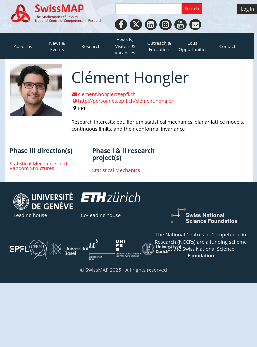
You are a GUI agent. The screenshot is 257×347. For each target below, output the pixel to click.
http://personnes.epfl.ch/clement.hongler (122, 100)
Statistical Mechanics (116, 170)
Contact (227, 46)
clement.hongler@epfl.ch (103, 94)
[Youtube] (180, 24)
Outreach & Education (159, 46)
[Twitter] (136, 24)
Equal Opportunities (193, 46)
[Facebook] (121, 24)
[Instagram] (165, 24)
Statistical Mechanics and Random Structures (38, 166)
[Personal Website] (195, 24)
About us (23, 46)
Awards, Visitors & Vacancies (125, 46)
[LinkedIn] (151, 24)
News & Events (57, 46)
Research (91, 46)
